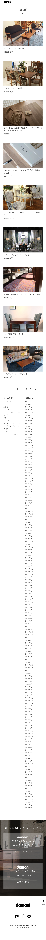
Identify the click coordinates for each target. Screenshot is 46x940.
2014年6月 (28, 648)
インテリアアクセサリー (11, 412)
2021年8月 (28, 423)
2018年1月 (28, 539)
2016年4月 (28, 588)
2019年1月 (28, 506)
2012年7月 (28, 711)
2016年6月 (28, 585)
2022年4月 (28, 404)
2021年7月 (28, 426)
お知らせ (6, 410)
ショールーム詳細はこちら (23, 851)
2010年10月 (29, 769)
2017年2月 (28, 563)
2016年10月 (29, 574)
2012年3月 (28, 722)
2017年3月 (28, 561)
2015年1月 (28, 629)
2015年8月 (28, 610)
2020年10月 (29, 451)
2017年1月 (28, 566)
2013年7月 (28, 679)
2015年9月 (28, 607)
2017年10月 (29, 547)
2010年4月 (28, 786)
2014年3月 (28, 657)
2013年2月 (28, 692)
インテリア (7, 404)
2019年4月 (28, 497)
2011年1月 (28, 761)
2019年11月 (29, 478)
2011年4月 (28, 753)
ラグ (4, 418)
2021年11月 (29, 415)
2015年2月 (28, 626)
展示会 (5, 407)
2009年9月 (28, 805)
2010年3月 (28, 788)
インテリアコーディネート (11, 435)
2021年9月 (28, 421)
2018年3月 (28, 533)
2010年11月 (29, 766)
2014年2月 (28, 659)
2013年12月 (29, 665)
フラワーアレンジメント (11, 423)
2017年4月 (28, 558)
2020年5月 (28, 462)
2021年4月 (28, 434)
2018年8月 (28, 519)
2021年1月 (28, 442)
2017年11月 (29, 544)
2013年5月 (28, 684)
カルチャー (7, 421)
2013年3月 (28, 689)
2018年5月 (28, 528)
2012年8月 (28, 709)
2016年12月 (29, 569)
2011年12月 (29, 731)
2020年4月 (28, 464)
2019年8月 (28, 486)
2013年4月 (28, 687)
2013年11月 (29, 668)
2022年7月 (28, 401)
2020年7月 (28, 459)
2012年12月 (29, 698)
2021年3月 (28, 437)
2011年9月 (28, 739)
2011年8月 (28, 742)
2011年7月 (28, 744)
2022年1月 (28, 410)
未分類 (5, 429)
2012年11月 (29, 700)
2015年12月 (29, 599)
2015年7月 (28, 613)
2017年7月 (28, 552)
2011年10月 (29, 736)
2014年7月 (28, 646)
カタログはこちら (23, 882)
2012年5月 (28, 717)
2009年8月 (28, 807)
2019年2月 (28, 503)
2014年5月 (28, 651)
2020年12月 (29, 445)
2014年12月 (29, 632)
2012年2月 (28, 725)
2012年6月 (28, 714)
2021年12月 (29, 412)
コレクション (7, 401)
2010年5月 (28, 783)
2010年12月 (29, 764)
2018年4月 (28, 530)
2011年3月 (28, 755)
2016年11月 (29, 571)
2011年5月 (28, 750)
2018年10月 (29, 514)
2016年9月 (28, 577)
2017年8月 (28, 550)
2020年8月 (28, 456)
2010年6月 (28, 780)
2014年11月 (29, 635)
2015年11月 (29, 602)
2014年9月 (28, 640)
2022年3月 (28, 407)
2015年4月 (28, 621)
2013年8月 (28, 676)
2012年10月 (29, 703)
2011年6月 (28, 747)
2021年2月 (28, 440)
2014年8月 (28, 643)
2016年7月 (28, 582)
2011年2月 (28, 758)
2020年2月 (28, 470)
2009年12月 (29, 797)
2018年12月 (29, 508)
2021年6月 (28, 429)
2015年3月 (28, 624)
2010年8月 (28, 775)
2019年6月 (28, 492)
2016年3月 (28, 591)
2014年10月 (29, 637)
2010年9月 (28, 772)
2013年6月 (28, 681)
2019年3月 (28, 500)
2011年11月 (29, 733)
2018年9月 (28, 517)
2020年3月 (28, 467)
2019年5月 (28, 495)
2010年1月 (28, 794)
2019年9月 (28, 484)
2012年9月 (28, 706)
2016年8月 (28, 580)
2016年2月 (28, 593)
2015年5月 (28, 618)
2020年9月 (28, 453)
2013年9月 (28, 673)
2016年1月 (28, 596)
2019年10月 (29, 481)
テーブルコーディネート (11, 426)
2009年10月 (29, 802)
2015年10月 (29, 604)
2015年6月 (28, 615)
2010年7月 (28, 777)
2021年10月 (29, 418)
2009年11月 (29, 799)
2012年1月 (28, 728)
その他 (5, 432)
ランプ (5, 415)
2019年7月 (28, 489)
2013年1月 (28, 695)
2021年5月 (28, 432)
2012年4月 (28, 720)
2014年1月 (28, 662)
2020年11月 (29, 448)
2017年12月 (29, 541)
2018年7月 (28, 522)
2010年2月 (28, 791)
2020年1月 (28, 473)
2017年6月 (28, 555)
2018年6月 (28, 525)
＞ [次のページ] (36, 389)
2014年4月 (28, 654)
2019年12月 (29, 475)
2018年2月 (28, 536)
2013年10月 (29, 670)
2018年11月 (29, 511)
